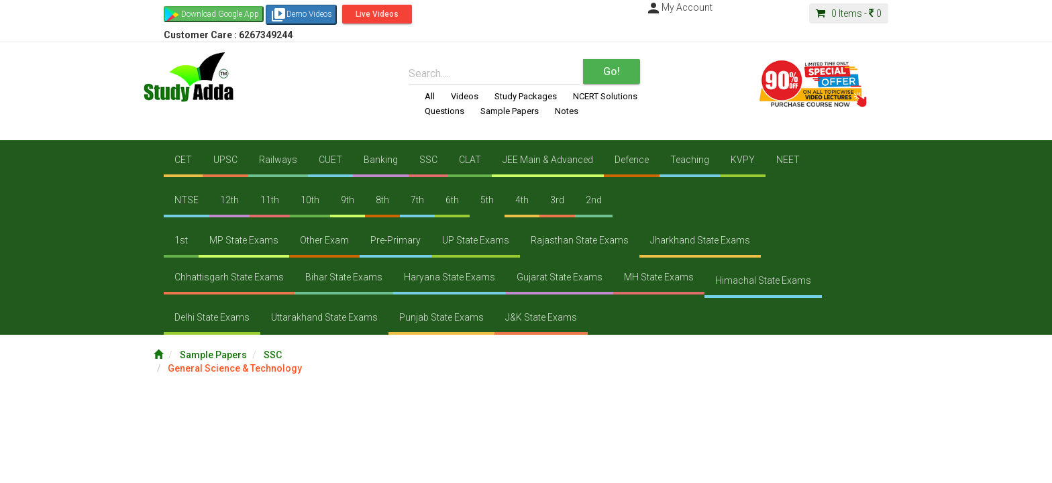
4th (522, 200)
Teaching (689, 159)
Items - (849, 13)
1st (181, 240)
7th (417, 200)
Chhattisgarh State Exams (229, 277)
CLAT (470, 159)
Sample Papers (509, 111)
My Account (679, 7)
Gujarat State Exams (559, 277)
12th (229, 200)
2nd (594, 200)
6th (452, 200)
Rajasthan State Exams (580, 240)
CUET (330, 159)
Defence (632, 159)
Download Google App (220, 14)
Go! (611, 71)
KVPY (743, 159)
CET (183, 159)
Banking (381, 159)
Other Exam (324, 240)
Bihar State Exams (343, 277)
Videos (464, 96)
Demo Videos (301, 15)
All (430, 96)
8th (382, 200)
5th (487, 200)
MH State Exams (659, 277)
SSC (428, 159)
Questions (444, 111)
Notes (566, 111)
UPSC (225, 159)
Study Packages (525, 96)
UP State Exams (475, 240)
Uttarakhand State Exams (324, 317)
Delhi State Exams (212, 317)
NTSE (186, 200)
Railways (278, 159)
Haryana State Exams (449, 277)
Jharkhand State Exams (700, 240)
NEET (788, 159)
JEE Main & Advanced (548, 159)
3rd (557, 200)
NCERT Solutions (605, 96)
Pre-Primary (395, 240)
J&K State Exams (541, 317)
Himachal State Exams (763, 280)
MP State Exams (243, 240)
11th (269, 200)
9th (347, 200)
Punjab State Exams (441, 317)
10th (310, 200)
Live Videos (377, 14)
